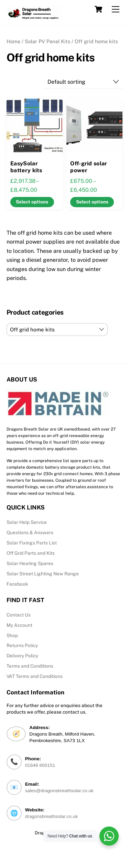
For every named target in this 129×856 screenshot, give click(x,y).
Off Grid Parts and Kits (31, 553)
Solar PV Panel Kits (47, 41)
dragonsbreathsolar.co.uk (51, 816)
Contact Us (19, 615)
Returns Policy (22, 645)
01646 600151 (40, 765)
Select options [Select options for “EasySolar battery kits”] (32, 201)
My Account (19, 625)
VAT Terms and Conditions (35, 676)
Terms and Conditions (30, 666)
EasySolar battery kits (26, 167)
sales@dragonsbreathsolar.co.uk (59, 790)
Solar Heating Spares (30, 563)
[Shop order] (83, 82)
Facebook (17, 584)
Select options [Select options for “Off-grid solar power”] (92, 201)
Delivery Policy (22, 655)
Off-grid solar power (88, 167)
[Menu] (115, 9)
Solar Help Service (27, 522)
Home (13, 41)
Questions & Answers (30, 532)
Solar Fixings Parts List (32, 543)
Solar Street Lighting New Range (43, 573)
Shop (12, 635)
